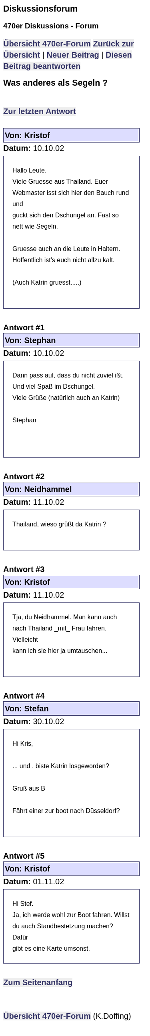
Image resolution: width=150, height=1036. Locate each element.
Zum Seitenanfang (37, 982)
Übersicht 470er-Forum (47, 43)
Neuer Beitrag (73, 54)
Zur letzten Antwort (39, 111)
